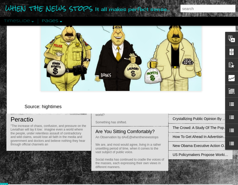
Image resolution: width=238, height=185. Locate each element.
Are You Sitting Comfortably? (125, 131)
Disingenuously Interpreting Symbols (202, 83)
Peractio (22, 119)
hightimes (52, 27)
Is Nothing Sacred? (115, 65)
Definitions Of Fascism (191, 101)
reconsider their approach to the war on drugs (120, 45)
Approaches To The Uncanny (196, 110)
